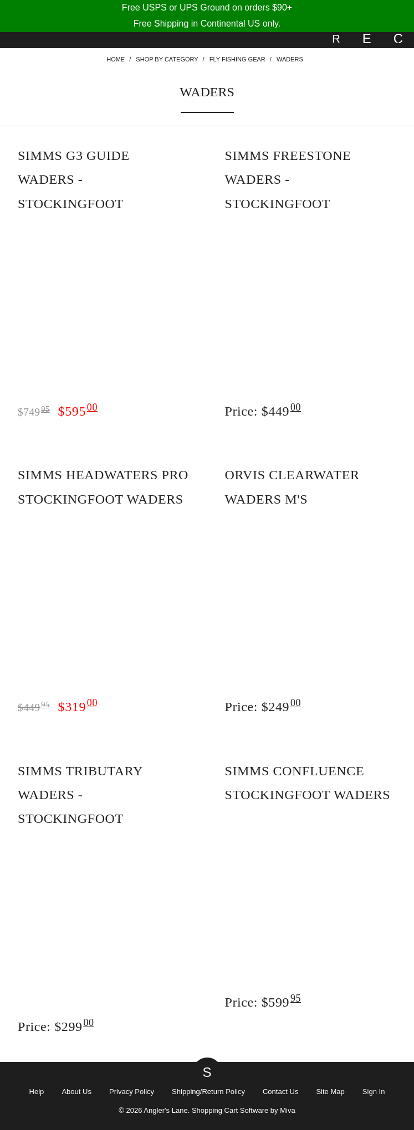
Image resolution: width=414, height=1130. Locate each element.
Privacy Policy (131, 1091)
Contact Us (280, 1091)
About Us (76, 1091)
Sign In (373, 1091)
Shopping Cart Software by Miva (243, 1110)
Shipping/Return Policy (208, 1091)
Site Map (330, 1091)
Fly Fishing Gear (237, 59)
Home (115, 59)
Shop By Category (167, 59)
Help (36, 1091)
